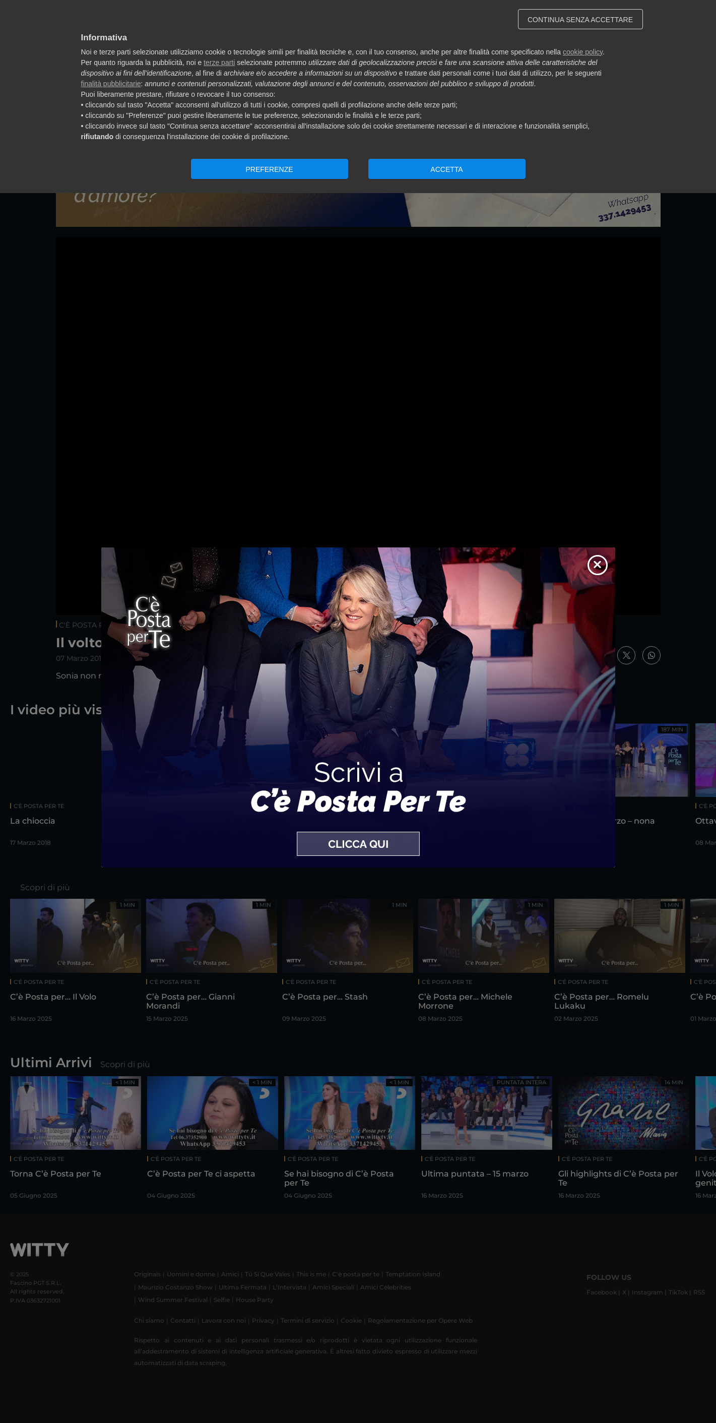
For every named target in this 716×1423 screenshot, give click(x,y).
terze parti (219, 62)
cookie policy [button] (583, 52)
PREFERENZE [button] (269, 169)
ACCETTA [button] (446, 169)
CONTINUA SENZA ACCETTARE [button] (580, 20)
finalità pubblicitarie (111, 84)
